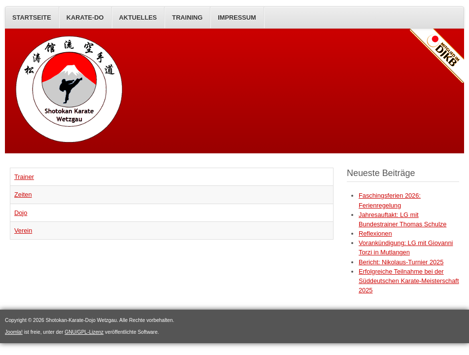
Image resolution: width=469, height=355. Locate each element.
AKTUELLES (138, 17)
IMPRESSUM (237, 17)
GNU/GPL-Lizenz (84, 332)
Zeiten (23, 194)
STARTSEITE (31, 17)
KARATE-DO (85, 17)
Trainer (24, 176)
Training (187, 17)
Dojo (20, 212)
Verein (23, 230)
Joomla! (14, 332)
